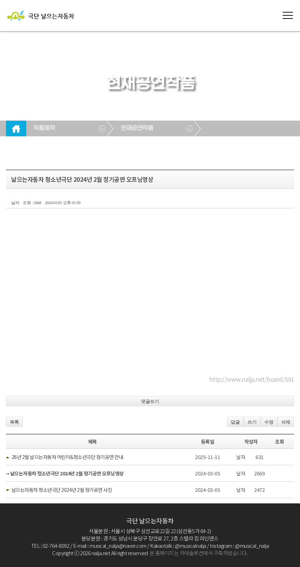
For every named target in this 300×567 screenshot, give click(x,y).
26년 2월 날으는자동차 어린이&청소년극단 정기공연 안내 (67, 456)
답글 (235, 422)
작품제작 (44, 128)
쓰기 (252, 422)
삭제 (285, 422)
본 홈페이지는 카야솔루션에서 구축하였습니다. (199, 553)
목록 (14, 422)
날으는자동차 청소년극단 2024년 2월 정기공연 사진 (62, 489)
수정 (268, 422)
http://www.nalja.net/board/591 (251, 379)
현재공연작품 (137, 128)
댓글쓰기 (150, 401)
